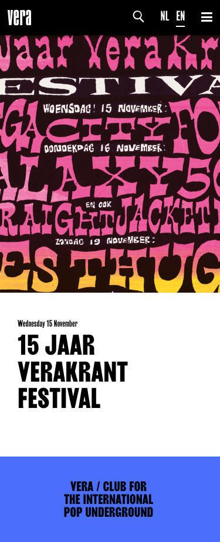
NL (165, 16)
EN (180, 16)
